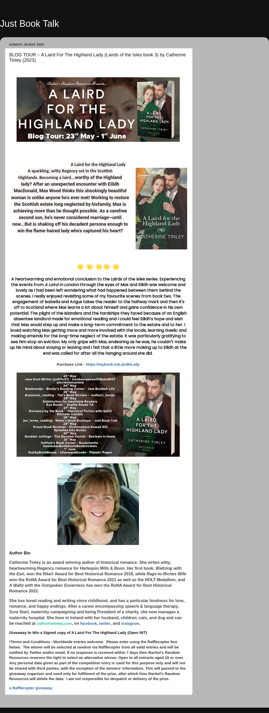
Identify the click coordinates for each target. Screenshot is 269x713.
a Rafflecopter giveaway (30, 688)
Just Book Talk (29, 23)
